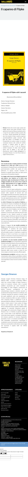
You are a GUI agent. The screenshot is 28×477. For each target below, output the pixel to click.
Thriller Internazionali (10, 5)
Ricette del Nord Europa (5, 395)
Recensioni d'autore (4, 410)
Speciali (2, 402)
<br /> (5, 341)
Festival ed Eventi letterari (6, 403)
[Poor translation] (5, 453)
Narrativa (17, 397)
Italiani (16, 394)
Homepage (3, 5)
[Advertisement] (14, 35)
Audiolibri (3, 399)
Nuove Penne (17, 399)
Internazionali (17, 395)
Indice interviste (4, 408)
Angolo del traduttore (5, 400)
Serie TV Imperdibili (4, 392)
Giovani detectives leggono (6, 405)
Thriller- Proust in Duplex (6, 406)
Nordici (16, 392)
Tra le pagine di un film (5, 397)
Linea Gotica (3, 394)
